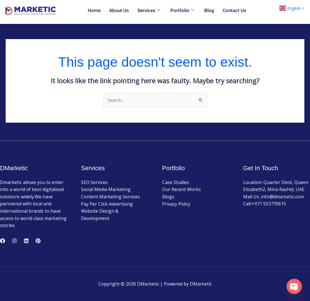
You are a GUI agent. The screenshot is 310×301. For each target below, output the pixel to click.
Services (148, 10)
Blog (209, 10)
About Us (119, 10)
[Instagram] (14, 241)
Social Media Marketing (106, 190)
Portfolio (182, 10)
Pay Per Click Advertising (107, 204)
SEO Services (94, 182)
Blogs (168, 197)
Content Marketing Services (110, 197)
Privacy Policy (176, 204)
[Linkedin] (26, 241)
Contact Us (234, 10)
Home (94, 10)
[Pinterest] (38, 241)
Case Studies (175, 182)
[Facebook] (2, 241)
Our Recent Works (181, 190)
